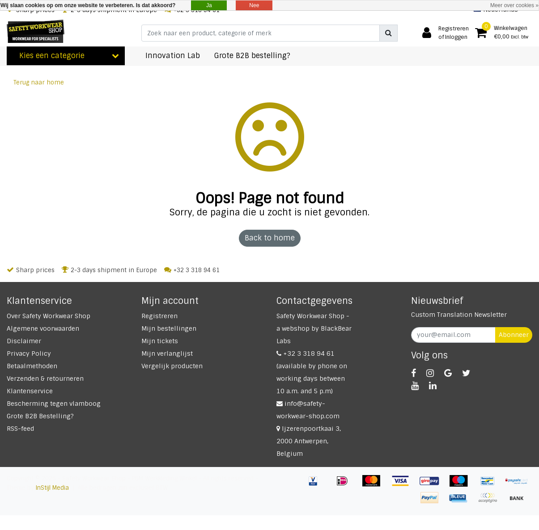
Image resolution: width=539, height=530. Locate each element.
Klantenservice (30, 391)
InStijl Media (52, 488)
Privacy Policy (29, 353)
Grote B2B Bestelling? (40, 416)
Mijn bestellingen (168, 328)
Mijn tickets (159, 341)
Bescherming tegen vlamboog (54, 404)
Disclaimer (24, 341)
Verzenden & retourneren (45, 378)
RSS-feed (20, 429)
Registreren (159, 316)
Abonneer (514, 335)
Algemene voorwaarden (43, 328)
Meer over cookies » (514, 5)
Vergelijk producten (172, 366)
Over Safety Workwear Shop (48, 316)
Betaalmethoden (32, 366)
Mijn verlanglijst (167, 353)
